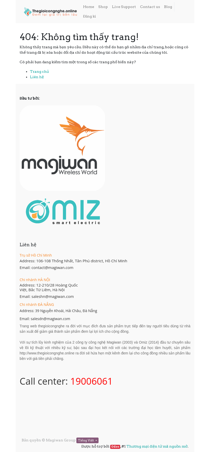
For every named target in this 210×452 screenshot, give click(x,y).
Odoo (115, 446)
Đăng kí (89, 16)
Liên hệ (37, 77)
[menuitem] (88, 7)
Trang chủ (39, 71)
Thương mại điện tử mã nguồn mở (157, 446)
